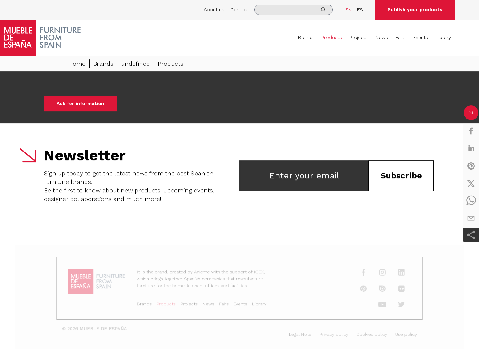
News (381, 37)
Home (77, 64)
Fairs (400, 37)
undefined (135, 64)
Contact (239, 10)
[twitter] (471, 183)
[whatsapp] (471, 200)
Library (443, 37)
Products (331, 37)
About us (214, 10)
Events (420, 37)
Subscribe (401, 176)
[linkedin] (471, 148)
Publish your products (414, 10)
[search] (293, 10)
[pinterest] (471, 166)
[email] (471, 218)
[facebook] (471, 131)
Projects (358, 37)
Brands (306, 37)
